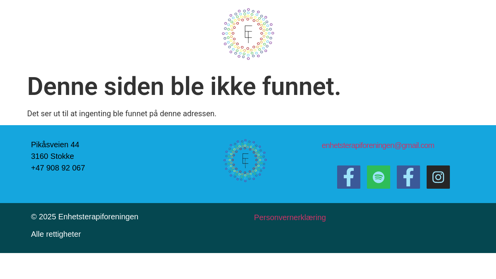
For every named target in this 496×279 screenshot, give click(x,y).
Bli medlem (395, 34)
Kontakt (314, 34)
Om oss (144, 34)
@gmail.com (414, 145)
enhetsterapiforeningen (358, 145)
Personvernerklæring (291, 217)
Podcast (182, 34)
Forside (107, 34)
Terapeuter (352, 34)
